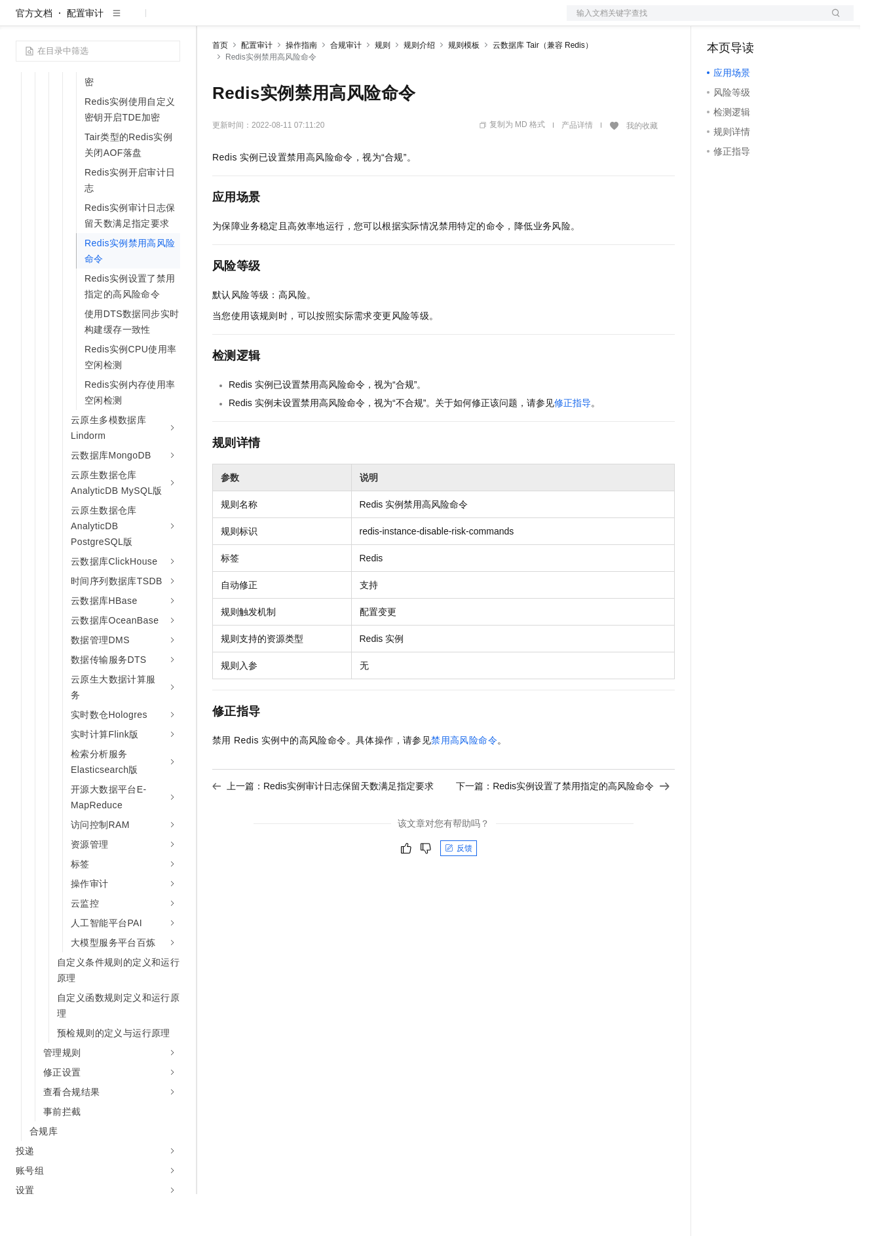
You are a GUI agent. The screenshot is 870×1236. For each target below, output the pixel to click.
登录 (832, 21)
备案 (721, 21)
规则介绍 (419, 87)
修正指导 (572, 445)
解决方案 (211, 21)
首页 (220, 87)
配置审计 (85, 55)
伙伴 (355, 21)
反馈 (458, 890)
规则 (382, 87)
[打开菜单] (21, 21)
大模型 (134, 21)
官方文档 (34, 55)
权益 (251, 21)
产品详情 (577, 167)
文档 (694, 21)
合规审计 (346, 87)
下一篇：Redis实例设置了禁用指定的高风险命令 (563, 828)
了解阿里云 (432, 21)
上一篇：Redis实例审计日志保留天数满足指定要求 (323, 828)
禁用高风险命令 (464, 782)
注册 (784, 21)
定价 (283, 21)
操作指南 (301, 87)
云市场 (319, 21)
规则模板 (464, 87)
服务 (386, 21)
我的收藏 (642, 167)
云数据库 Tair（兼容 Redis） (543, 87)
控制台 (753, 21)
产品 (170, 21)
